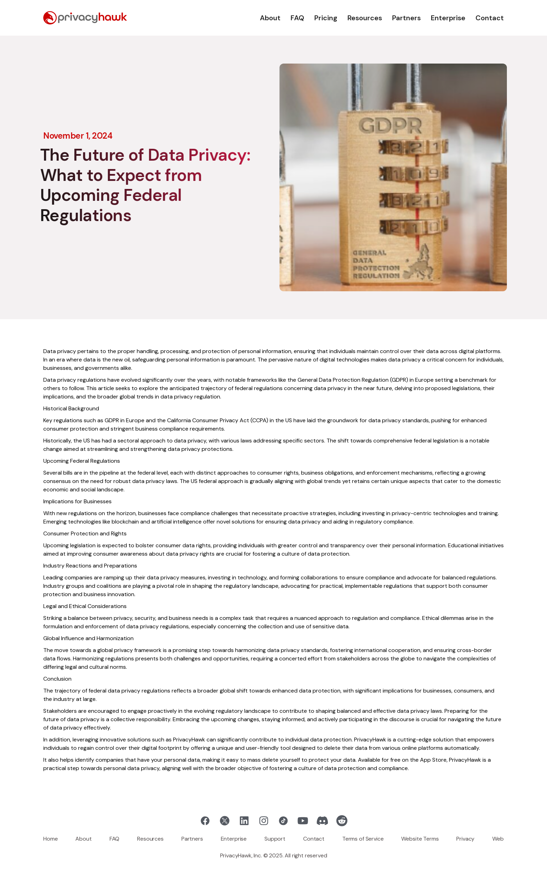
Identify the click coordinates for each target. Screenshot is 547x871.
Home (50, 838)
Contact (489, 17)
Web (498, 838)
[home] (85, 17)
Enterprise (448, 17)
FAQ (297, 17)
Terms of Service (362, 838)
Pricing (325, 17)
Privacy (465, 838)
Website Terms (420, 838)
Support (274, 838)
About (270, 17)
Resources (364, 17)
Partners (406, 17)
